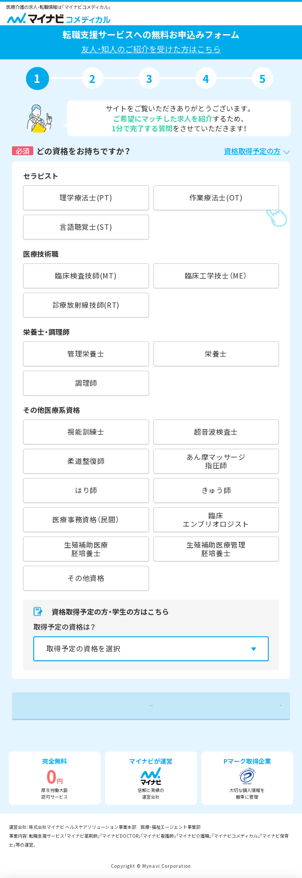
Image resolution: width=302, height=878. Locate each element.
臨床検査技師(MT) (86, 275)
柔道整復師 (85, 460)
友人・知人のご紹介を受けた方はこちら (151, 49)
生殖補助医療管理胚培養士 (215, 548)
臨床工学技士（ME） (216, 275)
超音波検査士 (216, 431)
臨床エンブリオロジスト (216, 519)
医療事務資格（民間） (85, 519)
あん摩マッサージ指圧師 (215, 460)
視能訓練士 (85, 431)
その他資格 (85, 577)
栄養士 (216, 353)
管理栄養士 (85, 353)
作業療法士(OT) (216, 197)
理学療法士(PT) (85, 197)
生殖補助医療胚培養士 (86, 548)
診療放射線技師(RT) (86, 304)
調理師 (86, 382)
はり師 (86, 490)
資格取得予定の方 (252, 150)
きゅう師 (216, 490)
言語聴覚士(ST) (85, 226)
